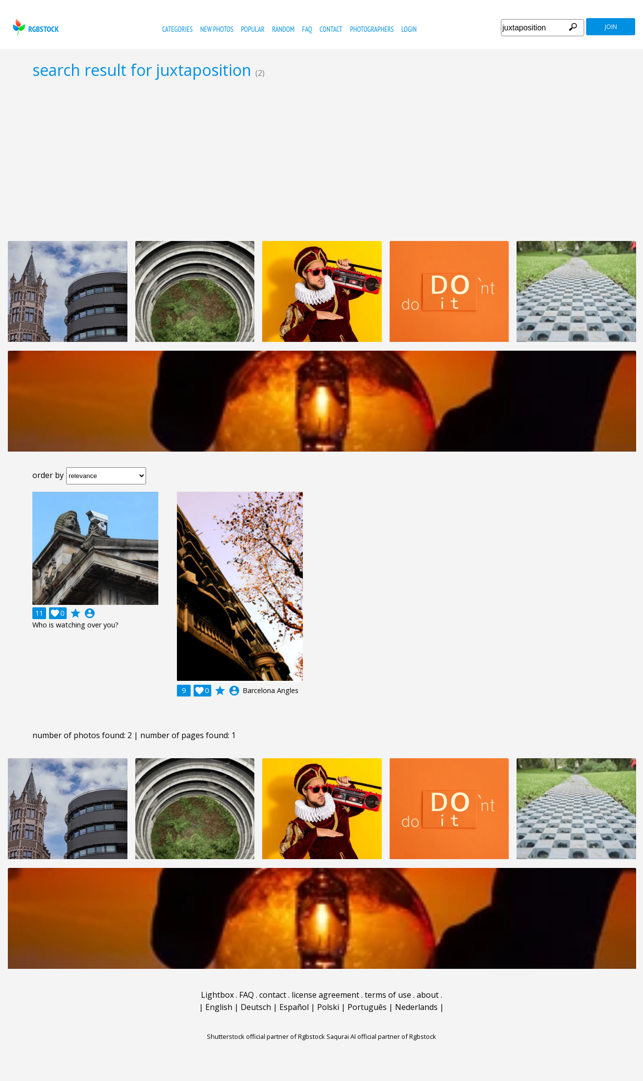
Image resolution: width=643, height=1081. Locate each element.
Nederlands (416, 1007)
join (611, 27)
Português (367, 1007)
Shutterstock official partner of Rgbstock (266, 1036)
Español (294, 1007)
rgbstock (34, 27)
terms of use (388, 994)
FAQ (307, 29)
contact (331, 29)
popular (253, 29)
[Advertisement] (321, 159)
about (428, 994)
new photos (216, 29)
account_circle (90, 613)
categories (177, 29)
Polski (328, 1007)
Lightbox (217, 994)
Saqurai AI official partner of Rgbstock (381, 1036)
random (283, 29)
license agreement (325, 994)
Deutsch (256, 1007)
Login (409, 29)
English (218, 1007)
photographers (372, 29)
